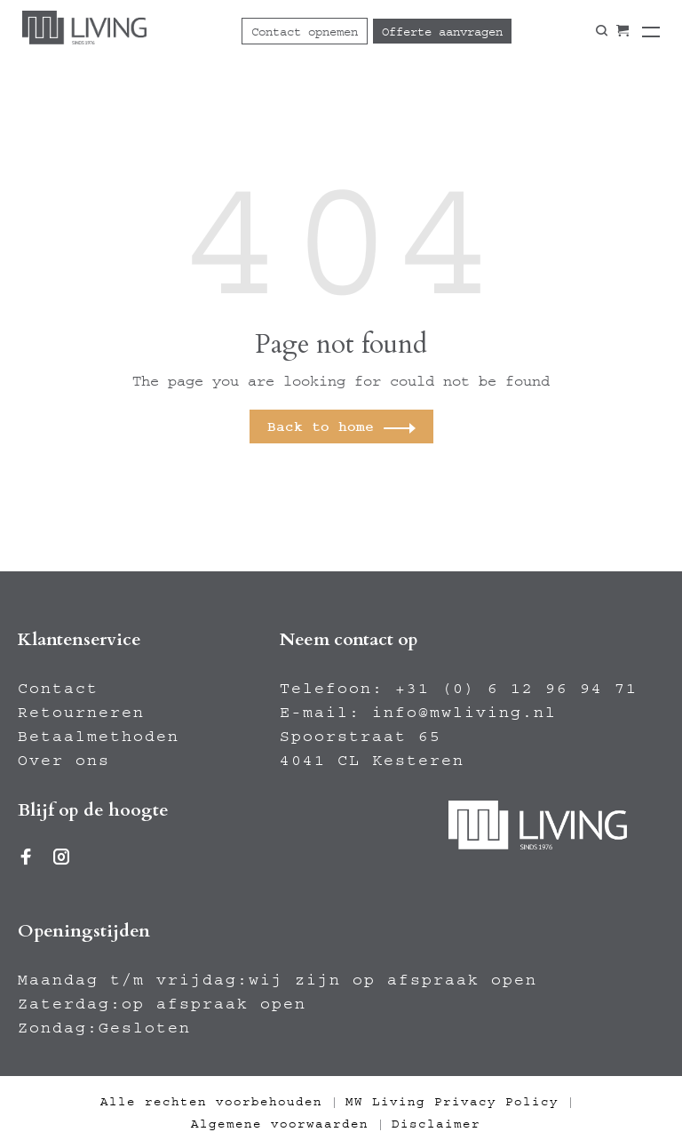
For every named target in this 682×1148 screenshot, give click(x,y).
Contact (58, 689)
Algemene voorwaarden (280, 1124)
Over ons (64, 760)
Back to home (320, 426)
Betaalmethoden (98, 736)
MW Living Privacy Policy (452, 1102)
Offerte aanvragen (442, 32)
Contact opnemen (304, 32)
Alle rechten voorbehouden (211, 1102)
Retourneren (81, 712)
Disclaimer (436, 1124)
